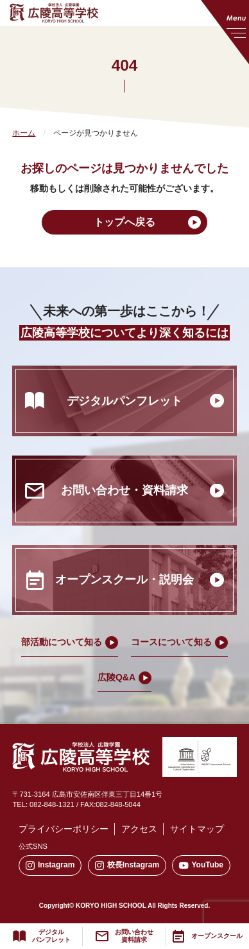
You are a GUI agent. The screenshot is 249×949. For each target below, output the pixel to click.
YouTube (201, 865)
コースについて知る (171, 642)
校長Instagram (127, 865)
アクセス (139, 829)
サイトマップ (197, 829)
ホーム (23, 133)
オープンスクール (217, 935)
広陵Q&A (116, 677)
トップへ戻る (124, 222)
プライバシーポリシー (63, 829)
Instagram (50, 865)
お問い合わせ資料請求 (134, 936)
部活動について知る (61, 642)
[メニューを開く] (225, 32)
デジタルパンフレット (51, 936)
